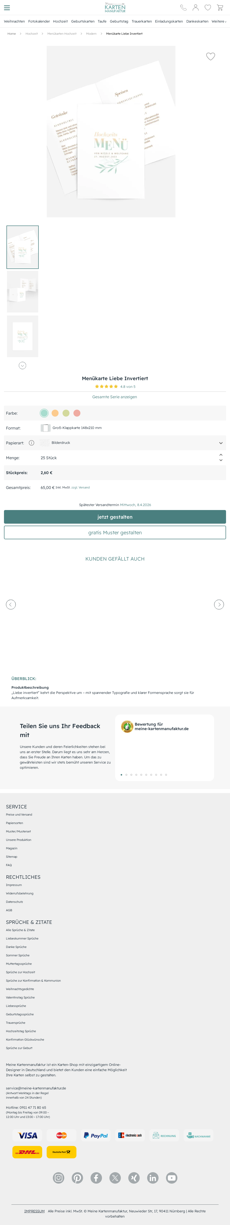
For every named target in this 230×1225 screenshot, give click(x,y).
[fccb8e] (55, 413)
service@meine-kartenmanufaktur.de (36, 1088)
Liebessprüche (16, 1006)
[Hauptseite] (115, 7)
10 (166, 774)
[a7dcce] (44, 413)
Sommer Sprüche (18, 955)
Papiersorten (14, 823)
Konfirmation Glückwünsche (25, 1039)
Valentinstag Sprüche (20, 997)
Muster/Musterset (18, 831)
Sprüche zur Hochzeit (20, 972)
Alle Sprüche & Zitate (20, 930)
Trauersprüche (15, 1023)
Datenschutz (14, 902)
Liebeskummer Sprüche (22, 938)
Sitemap (11, 856)
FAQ (9, 865)
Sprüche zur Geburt (19, 1048)
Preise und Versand (19, 814)
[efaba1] (76, 413)
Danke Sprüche (16, 947)
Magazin (11, 848)
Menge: (13, 457)
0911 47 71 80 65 (33, 1107)
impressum (34, 1211)
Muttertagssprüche (19, 964)
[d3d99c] (66, 413)
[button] (210, 56)
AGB (9, 910)
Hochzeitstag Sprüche (21, 1031)
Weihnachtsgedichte (20, 989)
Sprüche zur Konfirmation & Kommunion (33, 980)
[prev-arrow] (11, 618)
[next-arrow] (219, 618)
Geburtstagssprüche (20, 1014)
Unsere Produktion (18, 840)
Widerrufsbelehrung (19, 893)
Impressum (14, 885)
